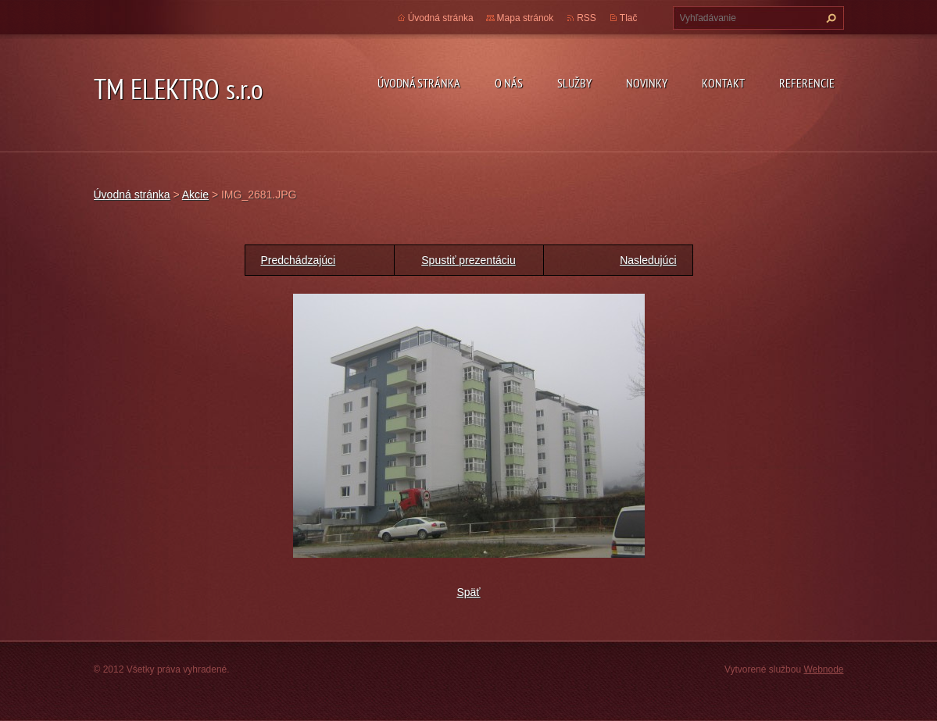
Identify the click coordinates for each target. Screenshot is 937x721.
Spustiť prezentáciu (468, 260)
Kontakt (723, 83)
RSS (586, 17)
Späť (468, 592)
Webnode (823, 669)
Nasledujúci (648, 260)
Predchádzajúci (298, 260)
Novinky (646, 83)
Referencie (807, 83)
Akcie (195, 194)
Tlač (629, 17)
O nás (509, 83)
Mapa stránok (525, 17)
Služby (574, 83)
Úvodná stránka (418, 83)
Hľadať (829, 18)
